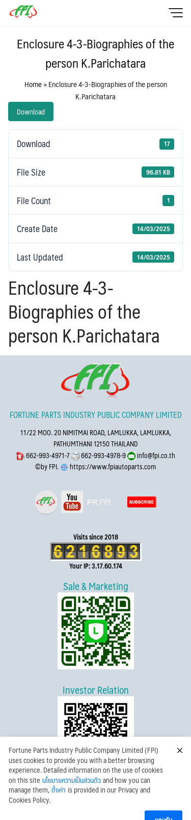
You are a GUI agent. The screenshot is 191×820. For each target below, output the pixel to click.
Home (33, 83)
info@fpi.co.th (155, 455)
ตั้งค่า (58, 809)
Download (31, 111)
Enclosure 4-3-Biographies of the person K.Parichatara (95, 53)
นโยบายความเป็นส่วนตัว (71, 799)
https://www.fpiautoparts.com (112, 466)
